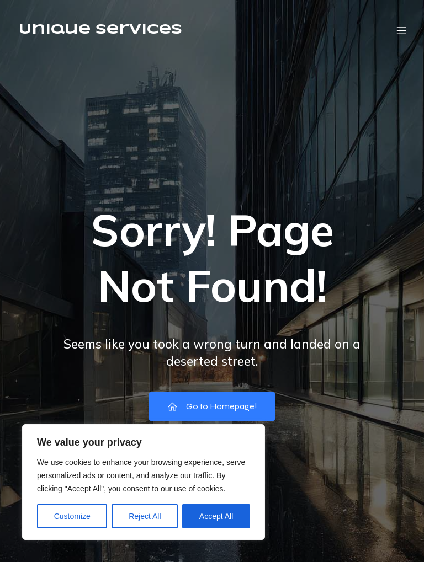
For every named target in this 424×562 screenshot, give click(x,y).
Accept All (216, 516)
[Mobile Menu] (401, 30)
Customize (72, 516)
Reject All (145, 516)
